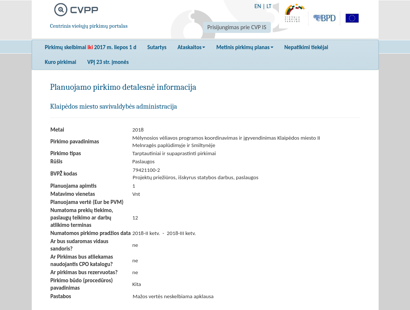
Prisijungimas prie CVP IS (236, 27)
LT (268, 6)
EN (257, 6)
